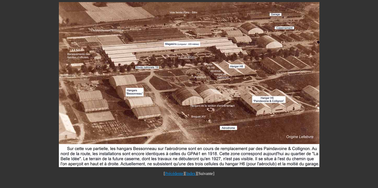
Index (190, 173)
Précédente (174, 173)
